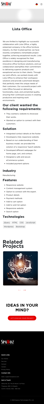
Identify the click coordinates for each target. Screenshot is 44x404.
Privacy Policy (5, 369)
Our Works (4, 358)
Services (3, 361)
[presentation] (20, 290)
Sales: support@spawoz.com (10, 376)
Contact (3, 364)
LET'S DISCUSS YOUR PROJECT (22, 318)
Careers (3, 367)
